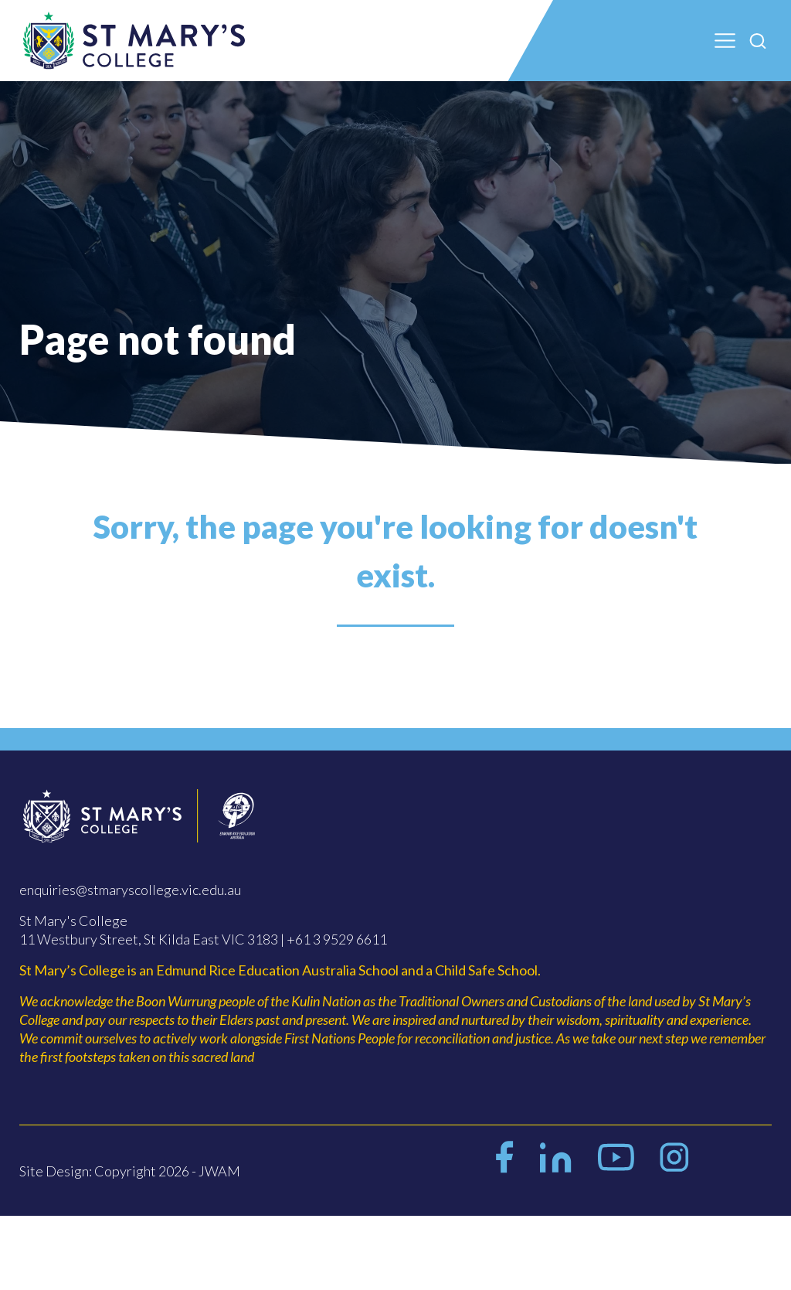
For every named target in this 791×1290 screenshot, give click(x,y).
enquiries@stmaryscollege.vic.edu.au (130, 889)
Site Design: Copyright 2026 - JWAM (129, 1170)
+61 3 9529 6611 (337, 939)
